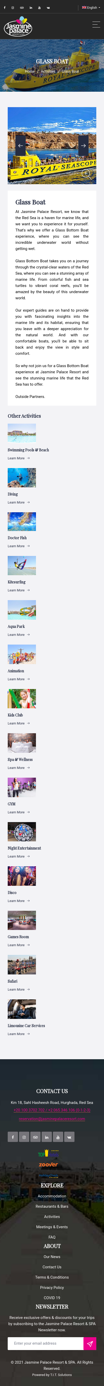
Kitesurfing (16, 582)
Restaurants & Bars (52, 1206)
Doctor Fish (17, 537)
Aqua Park (16, 626)
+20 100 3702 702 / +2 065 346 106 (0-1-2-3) (52, 1110)
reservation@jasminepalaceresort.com (52, 1119)
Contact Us (52, 1267)
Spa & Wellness (20, 759)
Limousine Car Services (26, 1025)
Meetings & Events (52, 1227)
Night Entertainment (24, 848)
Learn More (19, 458)
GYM (11, 804)
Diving (13, 494)
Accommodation (52, 1196)
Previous (20, 145)
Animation (16, 670)
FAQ (52, 1237)
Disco (12, 892)
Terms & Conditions (52, 1277)
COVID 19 (52, 1298)
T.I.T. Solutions (61, 1375)
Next (83, 145)
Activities (48, 71)
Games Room (18, 936)
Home (30, 71)
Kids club (15, 715)
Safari (12, 981)
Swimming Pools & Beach (28, 450)
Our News (52, 1256)
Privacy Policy (52, 1287)
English (90, 8)
